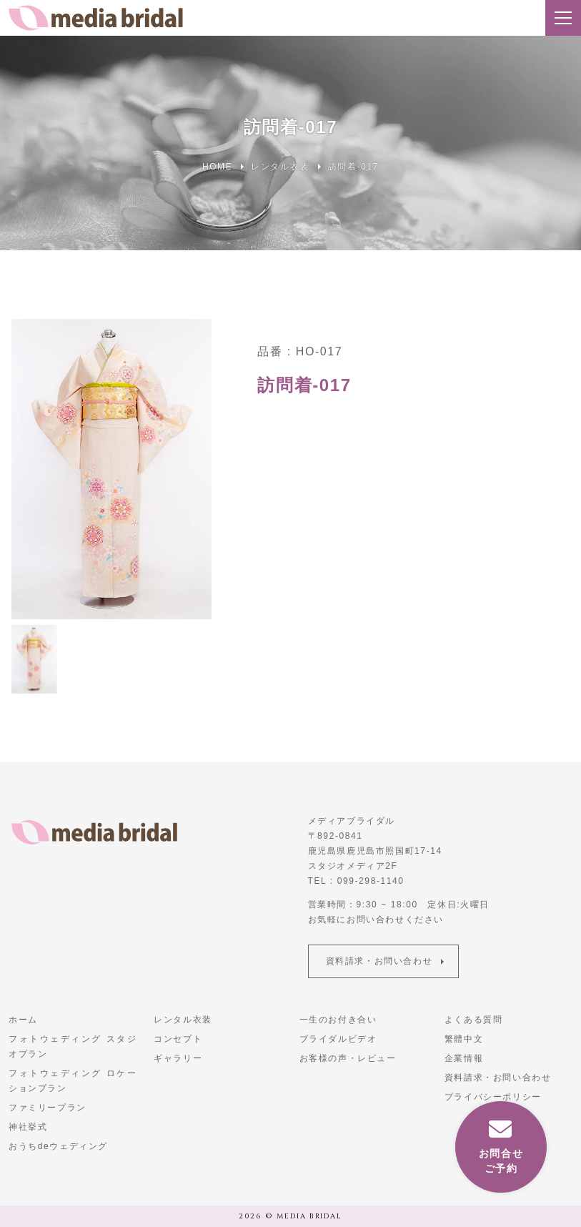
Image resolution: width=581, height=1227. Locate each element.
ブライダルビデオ (338, 1039)
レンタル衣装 (183, 1020)
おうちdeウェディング (58, 1146)
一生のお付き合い (338, 1020)
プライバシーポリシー (493, 1097)
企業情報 (464, 1058)
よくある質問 (474, 1020)
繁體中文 (464, 1039)
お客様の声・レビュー (348, 1058)
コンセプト (178, 1039)
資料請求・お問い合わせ (379, 961)
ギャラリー (178, 1058)
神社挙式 (28, 1127)
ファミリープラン (47, 1108)
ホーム (23, 1020)
